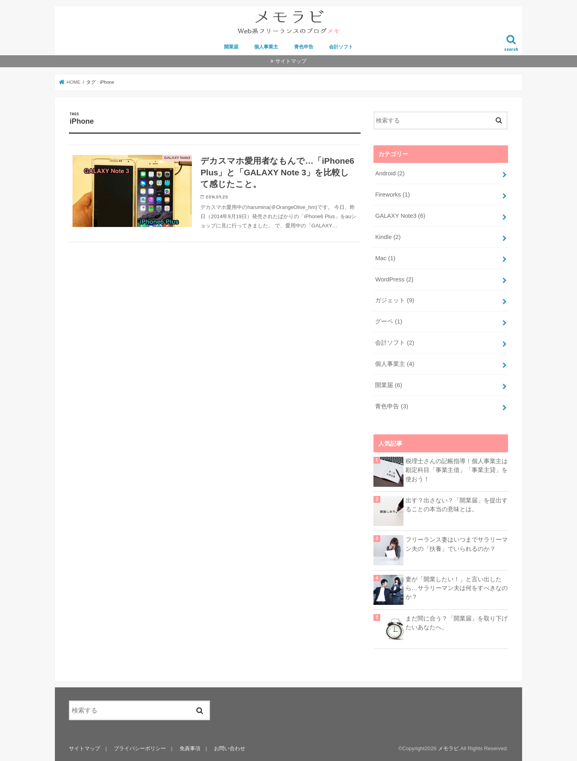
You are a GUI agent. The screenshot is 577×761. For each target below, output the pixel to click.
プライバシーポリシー (140, 748)
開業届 (231, 47)
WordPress (394, 279)
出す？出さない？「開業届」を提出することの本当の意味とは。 (457, 504)
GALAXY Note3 (400, 216)
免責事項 (190, 748)
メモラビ (448, 748)
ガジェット (394, 300)
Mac (385, 258)
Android (389, 173)
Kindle (387, 237)
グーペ (388, 321)
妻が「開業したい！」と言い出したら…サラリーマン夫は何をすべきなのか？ (457, 588)
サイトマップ (291, 61)
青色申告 (303, 47)
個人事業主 (266, 47)
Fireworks (392, 194)
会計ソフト (341, 47)
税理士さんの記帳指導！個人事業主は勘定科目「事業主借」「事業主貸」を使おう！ (457, 470)
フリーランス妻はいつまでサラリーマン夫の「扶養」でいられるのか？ (457, 544)
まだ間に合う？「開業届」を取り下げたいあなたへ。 (457, 622)
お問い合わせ (229, 748)
